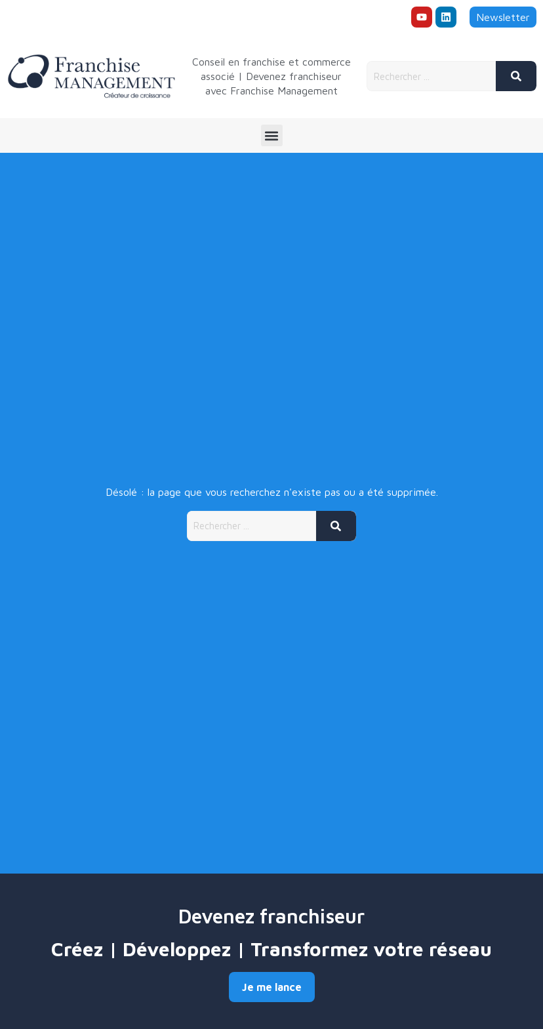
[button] (272, 135)
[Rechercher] (516, 76)
